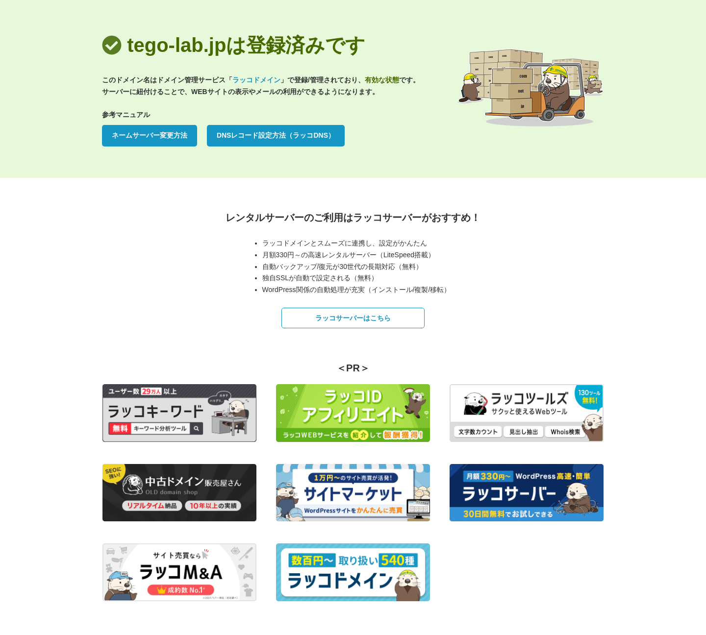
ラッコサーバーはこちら (353, 318)
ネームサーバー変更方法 (149, 135)
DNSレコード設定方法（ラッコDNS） (276, 135)
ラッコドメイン (256, 80)
